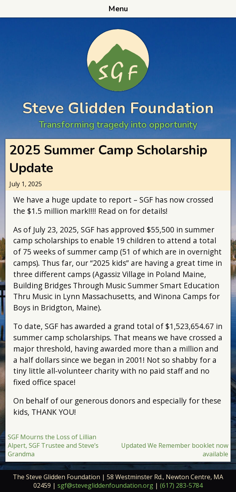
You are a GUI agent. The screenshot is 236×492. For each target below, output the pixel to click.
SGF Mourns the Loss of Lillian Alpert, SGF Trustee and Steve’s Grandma (53, 445)
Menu (118, 9)
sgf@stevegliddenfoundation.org (105, 485)
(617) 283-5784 (181, 485)
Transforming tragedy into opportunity (118, 125)
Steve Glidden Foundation (118, 108)
